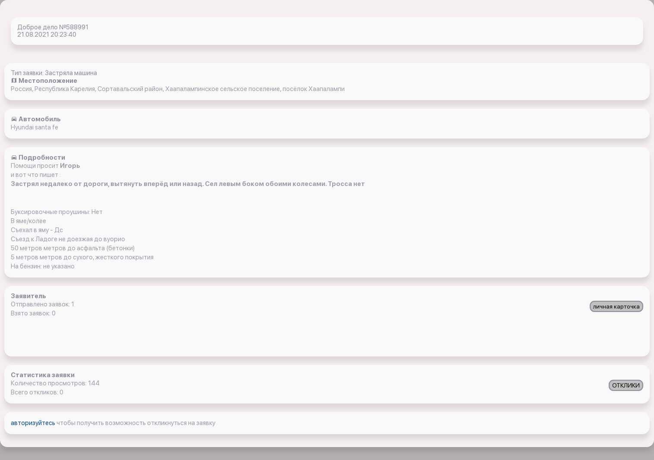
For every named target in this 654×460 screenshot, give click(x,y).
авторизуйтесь (34, 423)
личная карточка (616, 306)
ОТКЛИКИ (626, 385)
